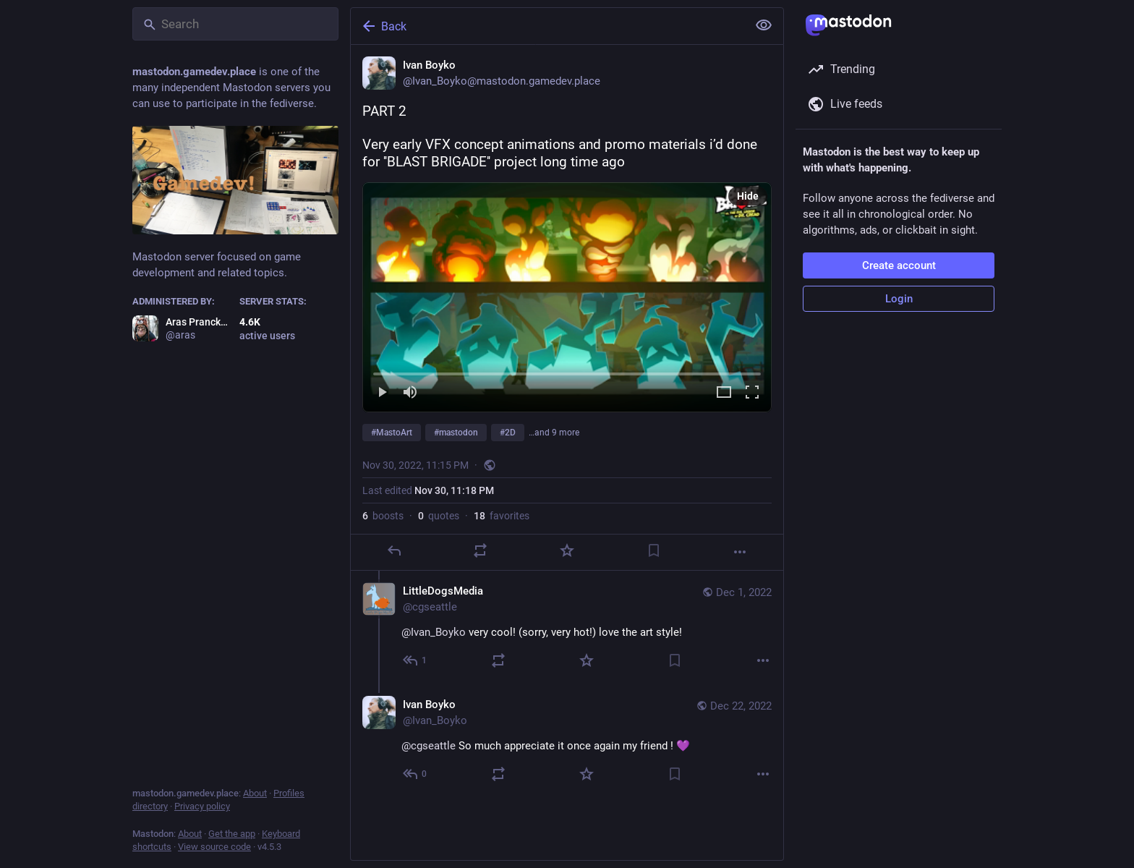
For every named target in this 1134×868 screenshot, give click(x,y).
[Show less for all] (763, 25)
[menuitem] (567, 297)
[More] (740, 552)
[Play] (382, 393)
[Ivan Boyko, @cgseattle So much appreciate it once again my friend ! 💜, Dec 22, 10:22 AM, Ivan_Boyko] (567, 741)
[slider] (567, 371)
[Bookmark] (653, 550)
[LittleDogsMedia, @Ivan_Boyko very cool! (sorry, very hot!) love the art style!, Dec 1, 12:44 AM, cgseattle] (567, 627)
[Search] (235, 24)
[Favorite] (567, 550)
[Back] (547, 26)
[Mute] (410, 393)
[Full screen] (752, 393)
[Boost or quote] (480, 550)
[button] (567, 297)
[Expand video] (724, 393)
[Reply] (394, 550)
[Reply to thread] (415, 660)
